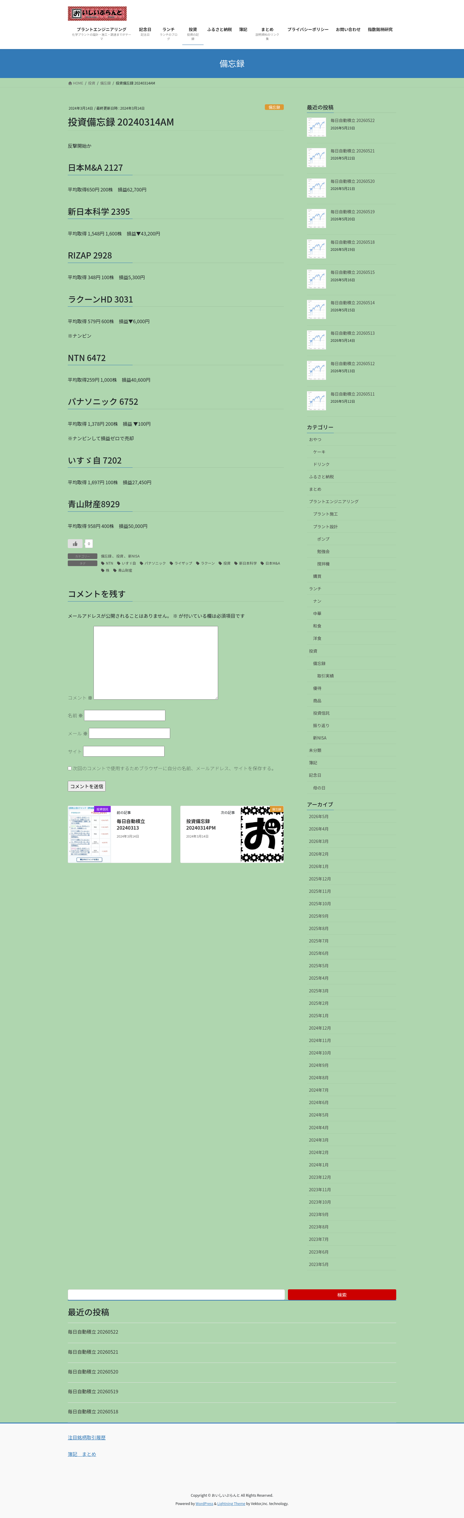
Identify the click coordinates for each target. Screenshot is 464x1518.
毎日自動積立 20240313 (131, 824)
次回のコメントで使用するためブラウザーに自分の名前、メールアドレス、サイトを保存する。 (174, 768)
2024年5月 (319, 1115)
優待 (317, 688)
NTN (109, 562)
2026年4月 (319, 829)
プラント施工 (325, 514)
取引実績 (325, 676)
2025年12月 (320, 879)
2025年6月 (319, 953)
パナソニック (155, 562)
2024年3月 (319, 1140)
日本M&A (272, 562)
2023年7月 (319, 1239)
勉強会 (323, 551)
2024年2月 (319, 1152)
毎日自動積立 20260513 (353, 333)
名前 (75, 715)
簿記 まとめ (82, 1453)
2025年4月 (319, 978)
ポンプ (323, 539)
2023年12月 (320, 1177)
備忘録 (274, 107)
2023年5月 (319, 1264)
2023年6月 (319, 1252)
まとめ (315, 489)
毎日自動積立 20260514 (353, 302)
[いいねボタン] (75, 543)
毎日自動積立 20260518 (353, 242)
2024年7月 (319, 1090)
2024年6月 (319, 1102)
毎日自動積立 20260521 (353, 151)
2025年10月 (320, 903)
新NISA (134, 555)
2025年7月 (319, 941)
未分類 (315, 750)
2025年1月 (319, 1015)
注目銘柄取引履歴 (87, 1437)
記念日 (315, 775)
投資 (119, 555)
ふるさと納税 (321, 477)
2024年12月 (320, 1028)
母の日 (319, 788)
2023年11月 (320, 1189)
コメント (80, 697)
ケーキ (319, 452)
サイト (75, 751)
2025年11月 (320, 891)
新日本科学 (248, 562)
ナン (317, 601)
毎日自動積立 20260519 (353, 211)
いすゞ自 (129, 562)
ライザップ (183, 562)
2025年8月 (319, 928)
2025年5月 (319, 965)
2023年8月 (319, 1227)
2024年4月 (319, 1127)
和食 (317, 626)
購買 (317, 576)
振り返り (321, 725)
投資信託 (321, 713)
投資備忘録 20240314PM (201, 824)
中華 (317, 613)
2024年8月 (319, 1077)
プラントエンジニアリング (334, 501)
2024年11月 (320, 1040)
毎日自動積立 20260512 (353, 363)
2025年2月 (319, 1003)
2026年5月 (319, 816)
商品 (317, 700)
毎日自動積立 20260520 (353, 181)
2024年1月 (319, 1165)
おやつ (315, 439)
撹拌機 (323, 564)
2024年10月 (320, 1053)
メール (78, 733)
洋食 (317, 638)
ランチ (315, 588)
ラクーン (208, 562)
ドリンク (321, 464)
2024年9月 (319, 1065)
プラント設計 (325, 526)
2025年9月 (319, 916)
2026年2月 (319, 854)
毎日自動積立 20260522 (353, 120)
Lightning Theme (231, 1503)
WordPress (204, 1503)
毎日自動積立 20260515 (353, 272)
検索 (342, 1294)
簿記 (313, 762)
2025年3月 (319, 991)
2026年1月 (319, 866)
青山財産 (125, 570)
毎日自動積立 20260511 (353, 394)
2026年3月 (319, 841)
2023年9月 (319, 1214)
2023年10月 (320, 1202)
